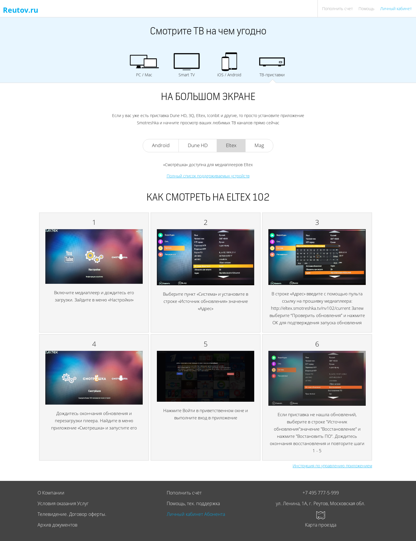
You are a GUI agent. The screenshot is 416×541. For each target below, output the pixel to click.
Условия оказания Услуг (63, 503)
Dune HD (198, 145)
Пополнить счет (337, 8)
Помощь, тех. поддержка (193, 503)
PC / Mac (144, 64)
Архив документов (57, 525)
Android (161, 145)
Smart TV (186, 64)
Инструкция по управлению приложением (332, 465)
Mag (259, 145)
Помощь (366, 8)
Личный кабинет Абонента (196, 514)
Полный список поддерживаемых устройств (208, 176)
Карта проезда (320, 525)
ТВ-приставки (272, 64)
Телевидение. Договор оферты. (72, 514)
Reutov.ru (20, 10)
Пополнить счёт (184, 493)
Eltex (231, 145)
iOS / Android (229, 64)
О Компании (51, 493)
